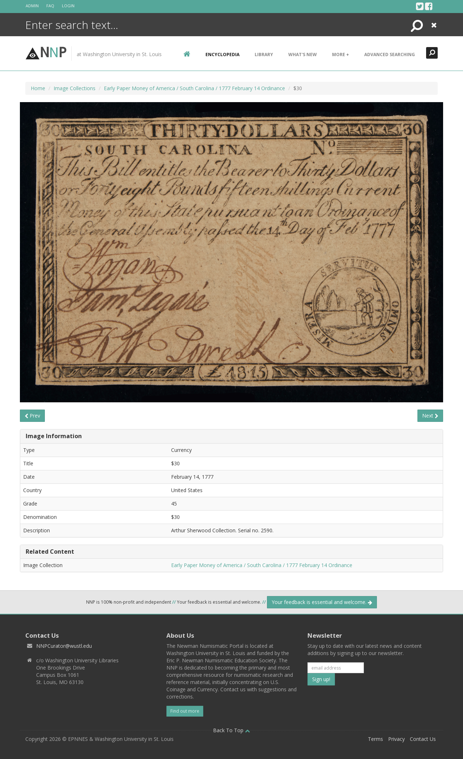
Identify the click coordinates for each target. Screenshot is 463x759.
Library (264, 54)
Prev (32, 415)
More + (340, 54)
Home (38, 88)
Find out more (184, 711)
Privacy (396, 738)
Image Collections (74, 88)
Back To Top (231, 730)
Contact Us (423, 738)
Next (430, 415)
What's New (302, 54)
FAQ (50, 5)
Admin (32, 5)
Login (68, 5)
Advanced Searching (389, 54)
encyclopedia (222, 54)
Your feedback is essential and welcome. (322, 602)
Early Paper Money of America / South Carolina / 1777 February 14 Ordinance (194, 88)
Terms (375, 738)
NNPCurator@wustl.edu (64, 645)
